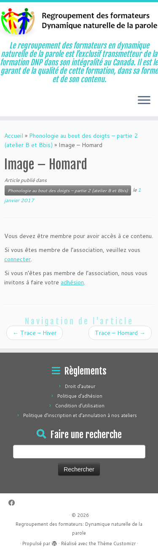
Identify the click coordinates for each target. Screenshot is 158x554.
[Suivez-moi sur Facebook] (13, 502)
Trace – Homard (120, 333)
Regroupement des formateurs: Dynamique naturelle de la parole (79, 528)
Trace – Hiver (34, 333)
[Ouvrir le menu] (144, 101)
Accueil (13, 135)
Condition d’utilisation (79, 405)
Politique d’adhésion (79, 396)
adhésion (72, 282)
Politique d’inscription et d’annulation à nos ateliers (80, 415)
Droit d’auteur (80, 386)
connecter (17, 259)
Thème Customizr (116, 543)
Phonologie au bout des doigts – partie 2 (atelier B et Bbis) (68, 190)
